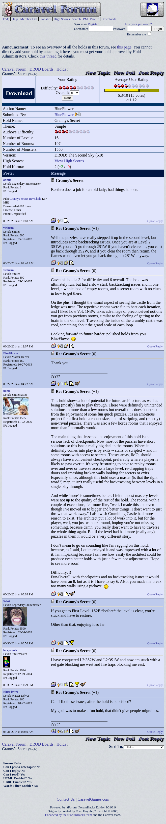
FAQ (6, 19)
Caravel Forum (14, 69)
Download (19, 93)
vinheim (8, 228)
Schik (7, 601)
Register (93, 24)
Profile (94, 19)
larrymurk (10, 650)
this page (124, 47)
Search (76, 19)
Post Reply (151, 73)
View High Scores (69, 161)
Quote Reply (155, 221)
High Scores (62, 19)
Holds (61, 69)
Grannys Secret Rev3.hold (25, 198)
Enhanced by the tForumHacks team (68, 815)
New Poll (124, 73)
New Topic (98, 73)
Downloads (108, 19)
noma (7, 391)
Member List (28, 19)
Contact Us (66, 799)
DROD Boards (41, 69)
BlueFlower (64, 115)
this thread (48, 56)
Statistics (45, 19)
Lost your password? (138, 24)
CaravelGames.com (93, 799)
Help (15, 19)
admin (7, 180)
